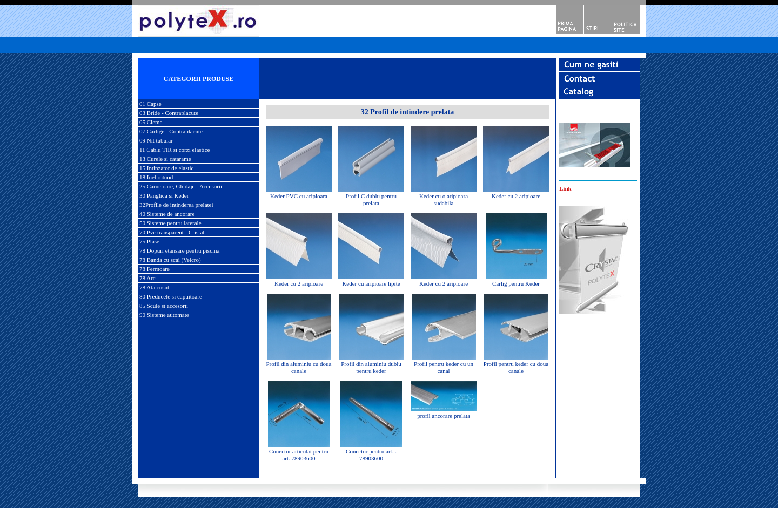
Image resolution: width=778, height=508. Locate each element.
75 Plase (149, 241)
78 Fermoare (154, 269)
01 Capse (150, 103)
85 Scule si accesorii (163, 305)
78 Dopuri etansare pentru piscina (179, 250)
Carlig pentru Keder (516, 283)
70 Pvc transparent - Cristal (171, 232)
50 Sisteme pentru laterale (170, 223)
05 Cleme (150, 122)
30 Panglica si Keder (164, 195)
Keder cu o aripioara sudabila (443, 199)
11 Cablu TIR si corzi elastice (174, 149)
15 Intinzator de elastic (166, 168)
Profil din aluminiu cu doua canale (299, 367)
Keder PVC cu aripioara (298, 196)
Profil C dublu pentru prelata (371, 199)
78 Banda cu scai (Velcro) (170, 259)
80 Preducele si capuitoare (170, 296)
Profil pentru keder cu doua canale (516, 367)
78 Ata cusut (154, 287)
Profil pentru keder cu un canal (443, 367)
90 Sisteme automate (164, 314)
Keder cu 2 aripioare (516, 196)
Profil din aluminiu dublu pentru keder (371, 367)
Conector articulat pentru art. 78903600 (298, 455)
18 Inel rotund (156, 177)
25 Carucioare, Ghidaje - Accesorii (180, 186)
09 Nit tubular (156, 140)
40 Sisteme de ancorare (166, 214)
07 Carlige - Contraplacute (171, 131)
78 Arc (147, 278)
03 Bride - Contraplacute (168, 113)
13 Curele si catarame (165, 158)
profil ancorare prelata (443, 415)
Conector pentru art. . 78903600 (371, 455)
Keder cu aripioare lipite (371, 283)
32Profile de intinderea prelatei (176, 204)
